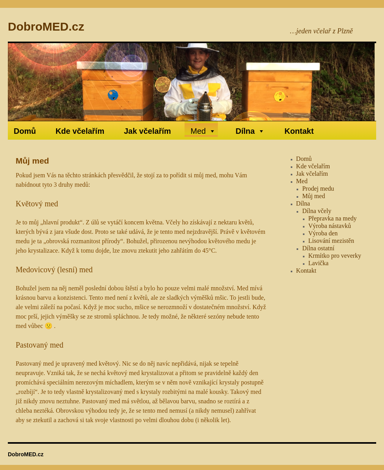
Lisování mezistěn (331, 240)
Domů (25, 131)
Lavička (318, 263)
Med (203, 131)
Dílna (250, 131)
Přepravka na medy (332, 218)
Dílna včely (316, 211)
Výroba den (323, 233)
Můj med (313, 196)
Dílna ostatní (318, 248)
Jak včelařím (147, 131)
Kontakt (298, 131)
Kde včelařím (80, 131)
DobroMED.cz (46, 26)
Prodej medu (318, 188)
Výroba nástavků (329, 225)
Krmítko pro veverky (334, 255)
